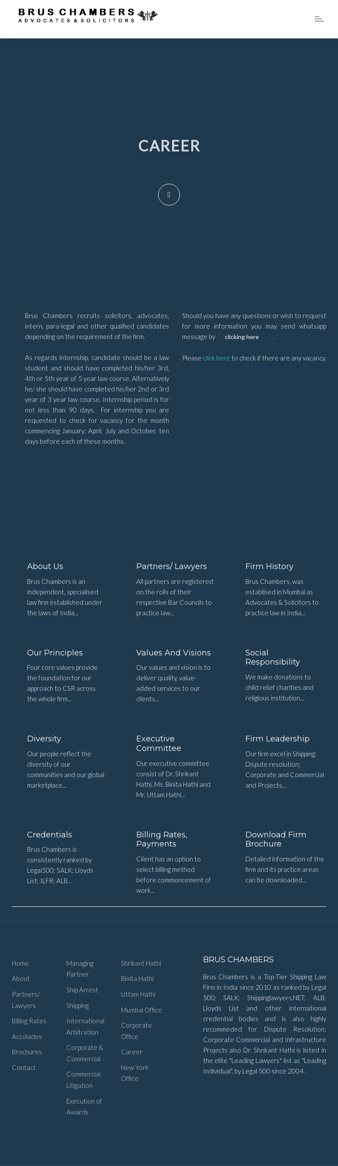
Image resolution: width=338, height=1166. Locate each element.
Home (20, 963)
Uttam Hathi (138, 994)
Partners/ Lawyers (171, 566)
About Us (45, 566)
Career (131, 1052)
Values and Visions (173, 653)
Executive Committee (158, 743)
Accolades (27, 1036)
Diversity (44, 739)
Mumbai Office (141, 1010)
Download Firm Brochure (276, 839)
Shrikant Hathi (141, 963)
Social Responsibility (272, 657)
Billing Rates (29, 1021)
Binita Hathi (137, 978)
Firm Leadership (277, 739)
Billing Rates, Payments (161, 839)
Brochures (27, 1052)
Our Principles (55, 653)
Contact (24, 1067)
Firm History (269, 566)
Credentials (49, 835)
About (21, 978)
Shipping (77, 1005)
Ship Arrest (82, 990)
